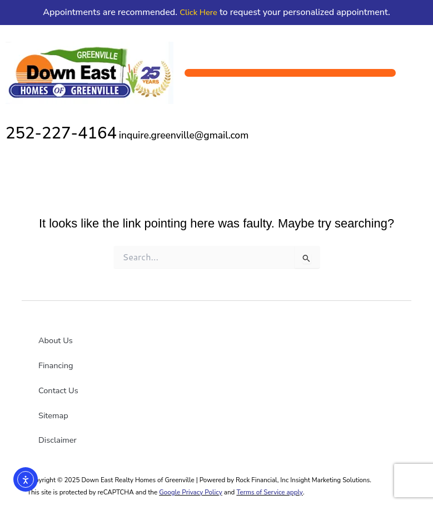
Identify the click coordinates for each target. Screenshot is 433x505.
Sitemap (53, 415)
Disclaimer (57, 439)
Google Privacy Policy (190, 492)
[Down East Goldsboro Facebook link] (105, 386)
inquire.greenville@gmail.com (183, 135)
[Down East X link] (141, 386)
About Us (55, 340)
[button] (290, 73)
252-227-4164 (61, 133)
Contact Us (58, 390)
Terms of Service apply (269, 492)
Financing (55, 365)
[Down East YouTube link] (123, 386)
